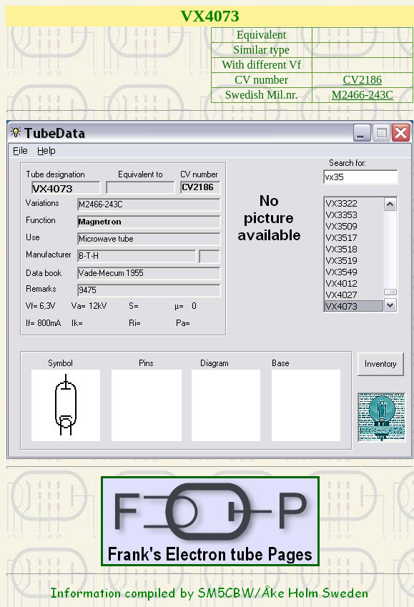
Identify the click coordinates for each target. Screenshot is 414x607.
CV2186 (362, 80)
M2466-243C (362, 95)
